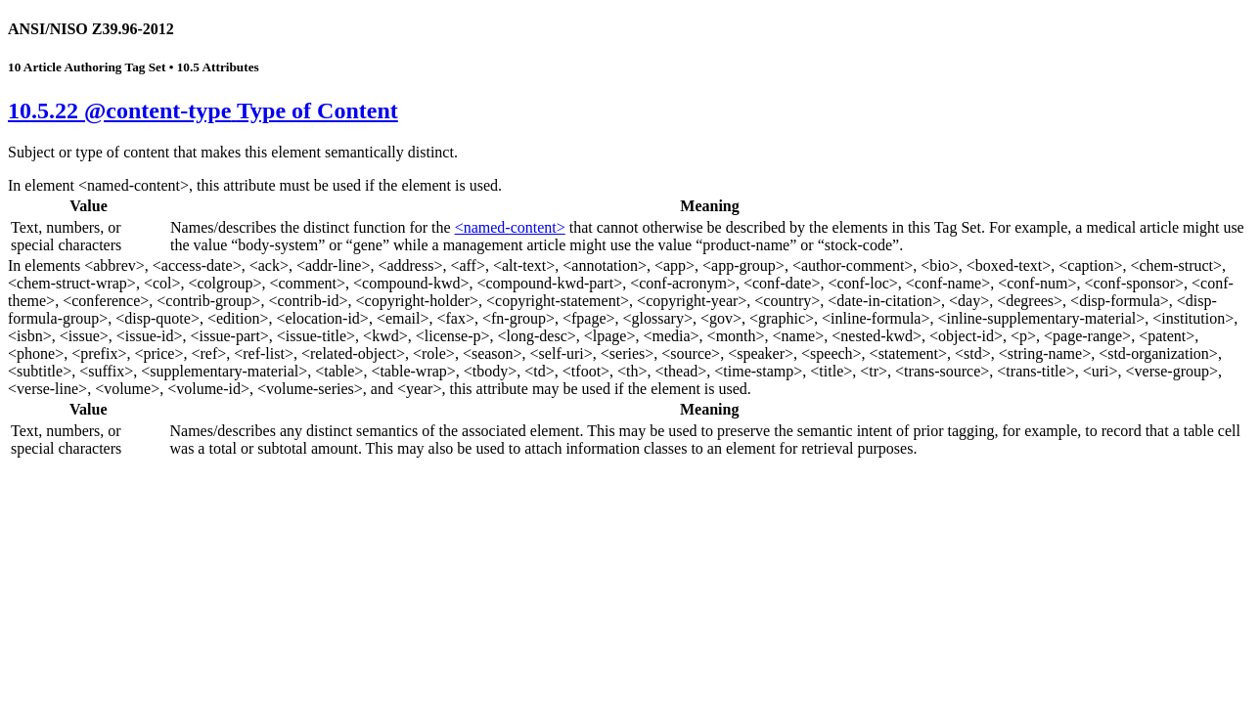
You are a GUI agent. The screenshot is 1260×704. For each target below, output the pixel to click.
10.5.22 (203, 110)
